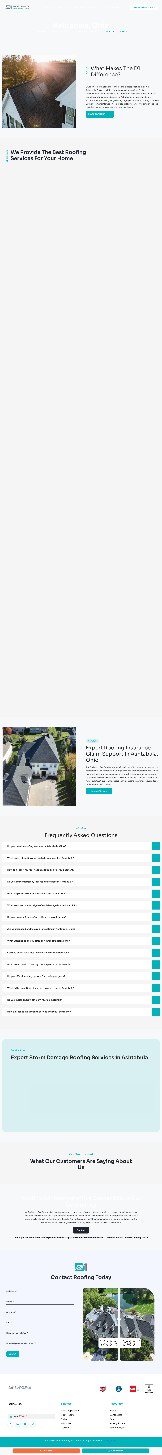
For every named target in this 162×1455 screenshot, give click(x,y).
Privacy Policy (109, 1441)
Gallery (91, 7)
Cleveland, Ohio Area (86, 31)
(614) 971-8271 (21, 1417)
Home (41, 31)
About (39, 7)
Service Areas (65, 7)
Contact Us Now (99, 791)
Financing (80, 7)
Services (50, 7)
